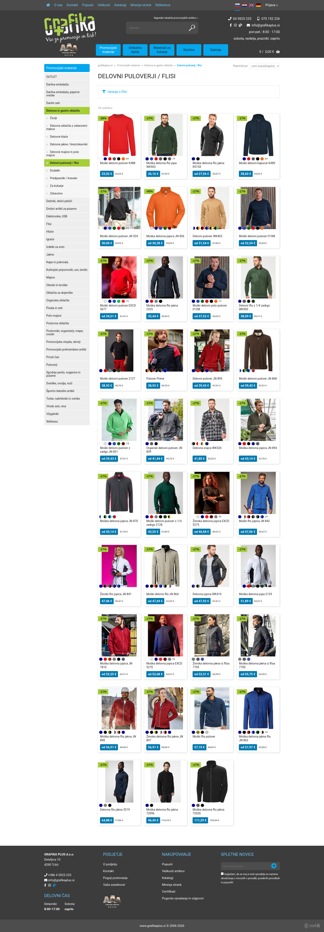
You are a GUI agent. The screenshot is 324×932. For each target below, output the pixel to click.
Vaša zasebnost (114, 885)
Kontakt (72, 5)
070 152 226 (270, 19)
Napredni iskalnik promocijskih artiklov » (176, 18)
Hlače (50, 231)
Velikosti (104, 5)
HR (244, 5)
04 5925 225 (242, 19)
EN (251, 5)
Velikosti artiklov (173, 871)
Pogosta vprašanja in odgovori (183, 898)
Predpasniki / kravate (63, 178)
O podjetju (110, 864)
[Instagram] (235, 25)
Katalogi (120, 5)
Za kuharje (56, 185)
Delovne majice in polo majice (62, 153)
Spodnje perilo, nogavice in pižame (63, 374)
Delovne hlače (59, 136)
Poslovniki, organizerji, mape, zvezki (64, 332)
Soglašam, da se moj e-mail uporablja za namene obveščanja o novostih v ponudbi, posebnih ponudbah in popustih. (250, 878)
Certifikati (168, 891)
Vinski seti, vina (56, 406)
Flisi (48, 224)
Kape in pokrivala (57, 262)
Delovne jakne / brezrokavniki (69, 144)
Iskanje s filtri (117, 92)
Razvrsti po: (240, 66)
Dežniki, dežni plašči (59, 201)
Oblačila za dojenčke (59, 292)
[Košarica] (269, 52)
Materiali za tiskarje (162, 50)
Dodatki (55, 170)
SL (237, 5)
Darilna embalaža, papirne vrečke (63, 93)
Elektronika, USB (56, 216)
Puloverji (51, 364)
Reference (162, 5)
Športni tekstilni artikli (60, 391)
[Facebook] (231, 25)
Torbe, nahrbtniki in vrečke (63, 398)
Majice (50, 277)
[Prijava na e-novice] (274, 866)
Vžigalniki (52, 414)
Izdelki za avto (55, 247)
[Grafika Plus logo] (70, 27)
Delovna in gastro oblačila (63, 110)
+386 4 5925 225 (59, 875)
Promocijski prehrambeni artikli (66, 349)
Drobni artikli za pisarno (61, 208)
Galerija (215, 50)
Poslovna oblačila (57, 323)
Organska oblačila (57, 300)
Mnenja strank (140, 5)
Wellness (52, 421)
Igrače (50, 239)
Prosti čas (52, 357)
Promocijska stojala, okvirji (63, 341)
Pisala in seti (54, 308)
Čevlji (53, 118)
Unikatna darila (135, 50)
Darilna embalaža (57, 84)
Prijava (271, 5)
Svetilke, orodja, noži (59, 383)
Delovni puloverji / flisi (64, 163)
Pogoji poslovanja (115, 878)
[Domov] (48, 5)
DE (258, 5)
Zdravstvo (56, 193)
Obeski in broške (57, 285)
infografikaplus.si (265, 25)
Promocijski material (108, 50)
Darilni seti (53, 103)
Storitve (188, 50)
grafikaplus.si (105, 65)
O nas (58, 5)
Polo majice (53, 315)
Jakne (50, 254)
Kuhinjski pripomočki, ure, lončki (66, 269)
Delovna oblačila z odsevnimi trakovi (66, 127)
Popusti (87, 5)
